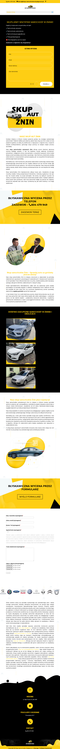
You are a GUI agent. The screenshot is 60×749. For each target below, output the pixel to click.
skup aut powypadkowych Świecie (28, 649)
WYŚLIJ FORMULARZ (30, 497)
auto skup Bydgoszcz (25, 628)
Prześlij (46, 84)
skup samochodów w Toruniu (22, 633)
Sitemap (36, 748)
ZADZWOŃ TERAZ (30, 212)
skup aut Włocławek (19, 641)
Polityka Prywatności (46, 748)
